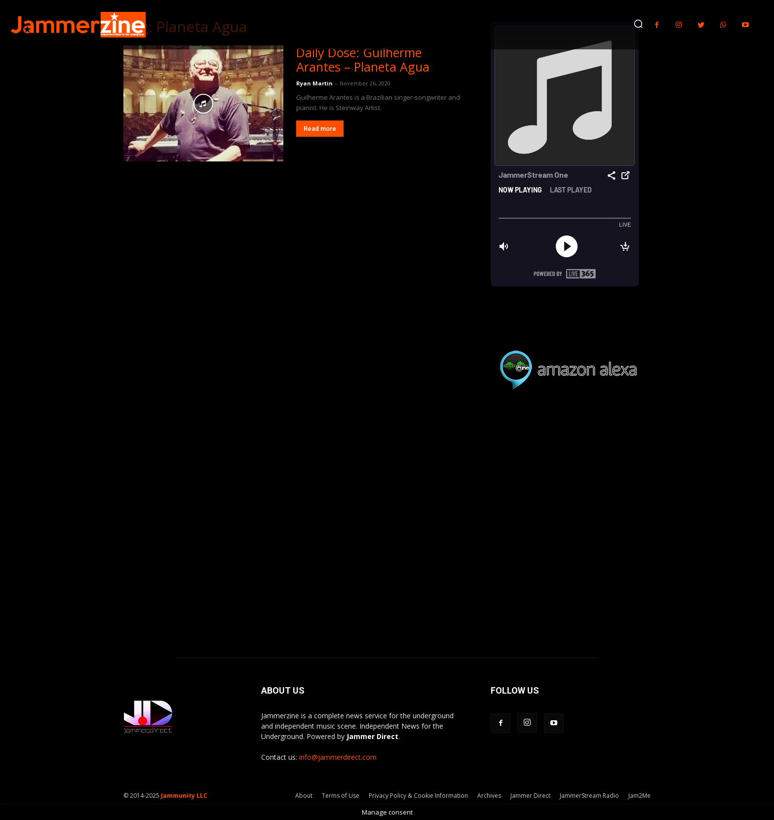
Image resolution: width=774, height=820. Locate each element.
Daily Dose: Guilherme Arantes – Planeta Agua (362, 59)
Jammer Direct (530, 795)
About (303, 795)
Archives (489, 795)
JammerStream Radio (589, 795)
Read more (320, 128)
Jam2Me (639, 795)
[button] (638, 24)
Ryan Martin (314, 83)
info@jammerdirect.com (338, 757)
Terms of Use (340, 795)
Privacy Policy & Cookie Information (418, 795)
